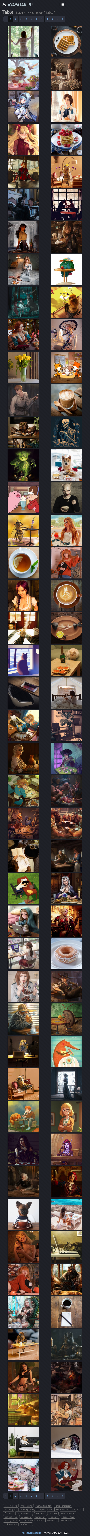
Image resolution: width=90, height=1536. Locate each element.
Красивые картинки (32, 1533)
